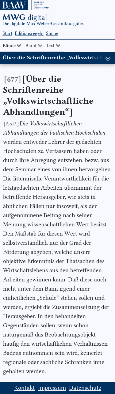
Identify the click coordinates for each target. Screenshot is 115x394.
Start (7, 33)
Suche (52, 33)
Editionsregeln (29, 33)
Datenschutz (85, 387)
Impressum (52, 387)
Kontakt (24, 387)
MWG (24, 17)
